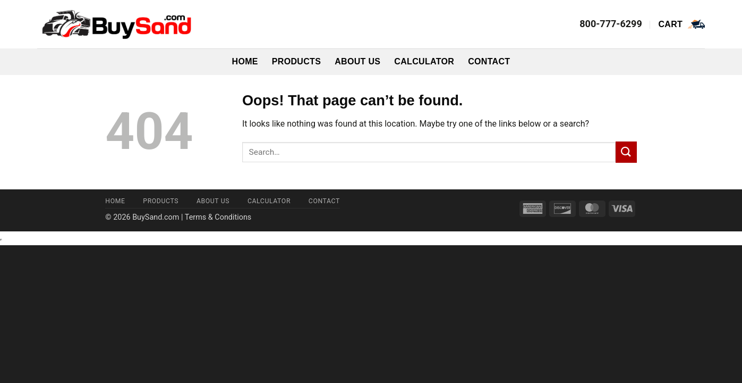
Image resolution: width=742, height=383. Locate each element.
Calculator (424, 61)
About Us (357, 61)
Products (296, 61)
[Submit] (626, 151)
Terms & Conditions (218, 217)
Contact (489, 61)
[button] (681, 24)
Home (245, 61)
